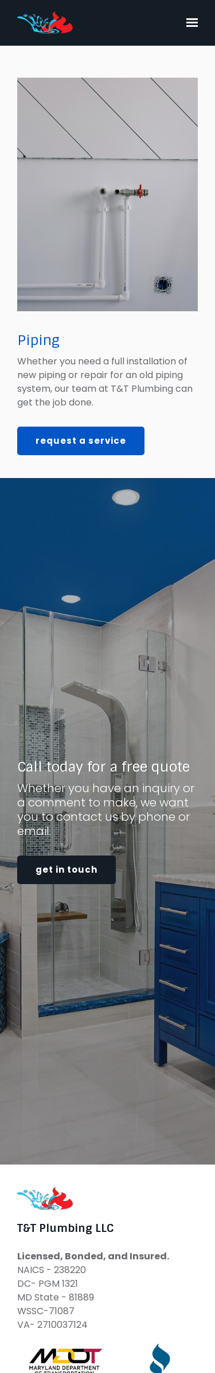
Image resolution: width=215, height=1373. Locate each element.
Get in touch (66, 870)
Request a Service (81, 441)
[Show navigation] (189, 22)
